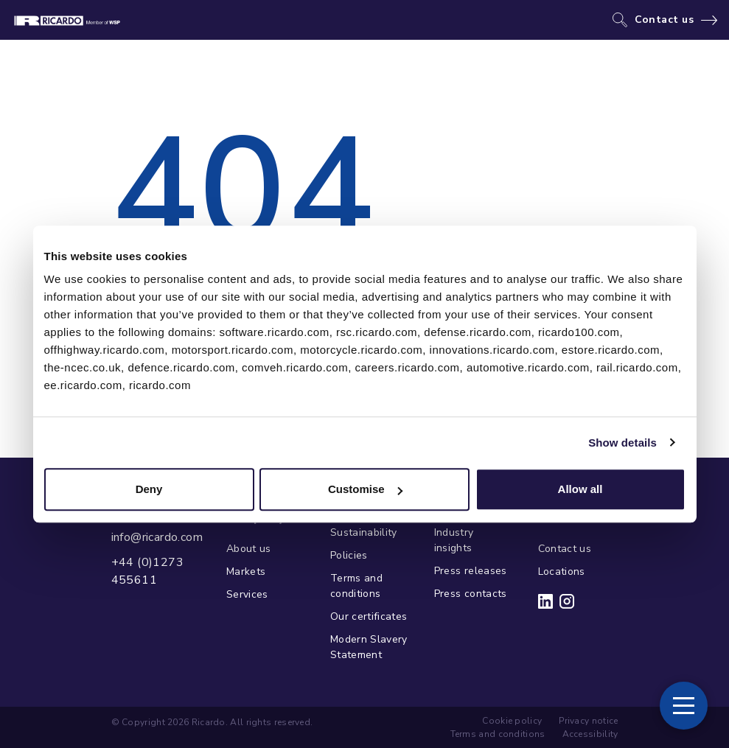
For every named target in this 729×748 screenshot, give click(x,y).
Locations (561, 572)
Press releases (470, 571)
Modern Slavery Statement (369, 647)
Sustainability (363, 532)
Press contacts (470, 594)
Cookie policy (512, 721)
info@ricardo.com (157, 537)
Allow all (580, 489)
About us (248, 549)
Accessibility (590, 734)
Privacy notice (588, 721)
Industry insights (454, 540)
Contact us (664, 20)
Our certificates (369, 616)
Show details (622, 442)
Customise (365, 489)
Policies (349, 555)
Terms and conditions (356, 586)
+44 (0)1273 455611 (147, 571)
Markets (245, 572)
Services (247, 594)
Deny (149, 489)
